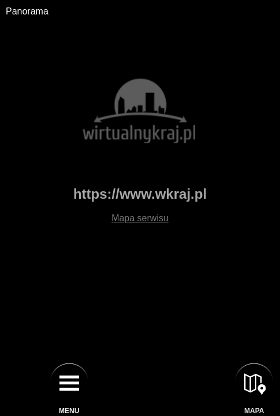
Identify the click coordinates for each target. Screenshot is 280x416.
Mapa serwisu (140, 218)
